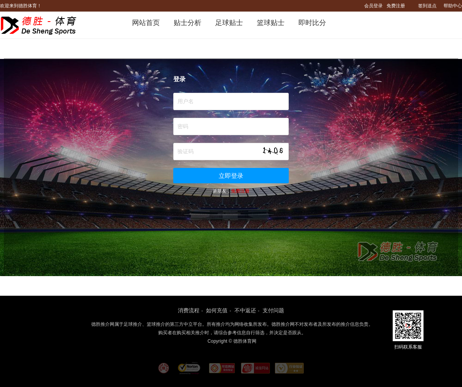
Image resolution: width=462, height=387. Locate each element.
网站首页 (146, 23)
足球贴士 (229, 23)
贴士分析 (187, 23)
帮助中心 (453, 5)
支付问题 (273, 310)
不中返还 (245, 310)
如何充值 (217, 310)
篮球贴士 (271, 23)
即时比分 (312, 23)
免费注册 (396, 5)
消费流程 (188, 310)
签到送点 (427, 5)
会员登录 (373, 5)
